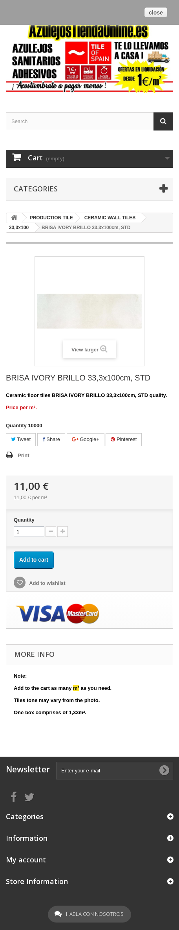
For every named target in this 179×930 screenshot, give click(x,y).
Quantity (24, 520)
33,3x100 (19, 227)
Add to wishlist (47, 583)
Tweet (21, 439)
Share (51, 439)
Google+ (85, 439)
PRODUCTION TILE (51, 218)
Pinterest (124, 439)
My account (26, 859)
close (156, 12)
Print (23, 455)
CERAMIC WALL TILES (109, 218)
